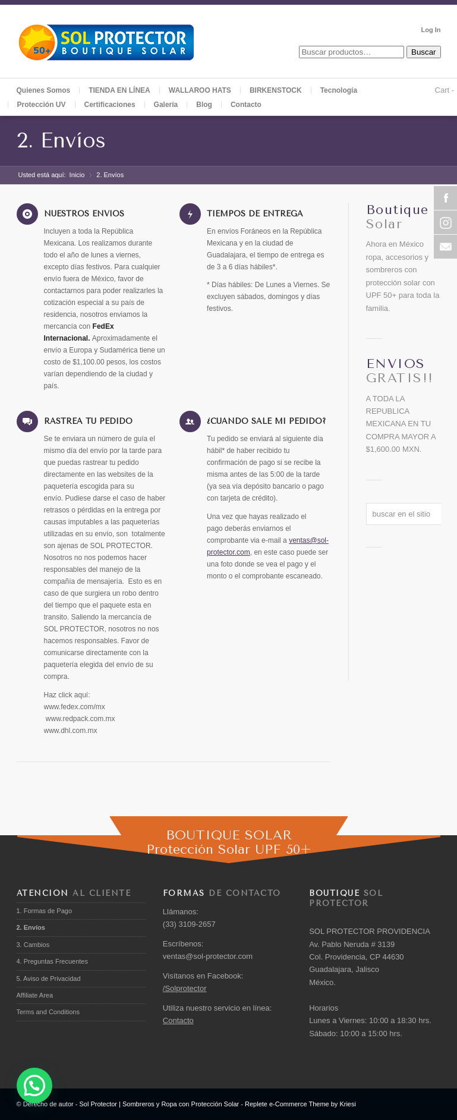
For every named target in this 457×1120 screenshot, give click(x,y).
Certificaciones (109, 104)
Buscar (423, 52)
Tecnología (338, 90)
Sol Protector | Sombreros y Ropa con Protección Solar (159, 1104)
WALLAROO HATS (200, 90)
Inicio (77, 174)
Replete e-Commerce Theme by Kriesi (300, 1104)
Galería (166, 104)
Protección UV (41, 104)
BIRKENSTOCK (276, 90)
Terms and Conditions (48, 1011)
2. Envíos (61, 140)
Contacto (246, 104)
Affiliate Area (35, 995)
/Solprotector (185, 988)
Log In (431, 29)
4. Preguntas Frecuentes (52, 961)
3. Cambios (33, 944)
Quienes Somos (44, 90)
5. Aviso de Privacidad (49, 978)
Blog (204, 104)
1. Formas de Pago (45, 910)
